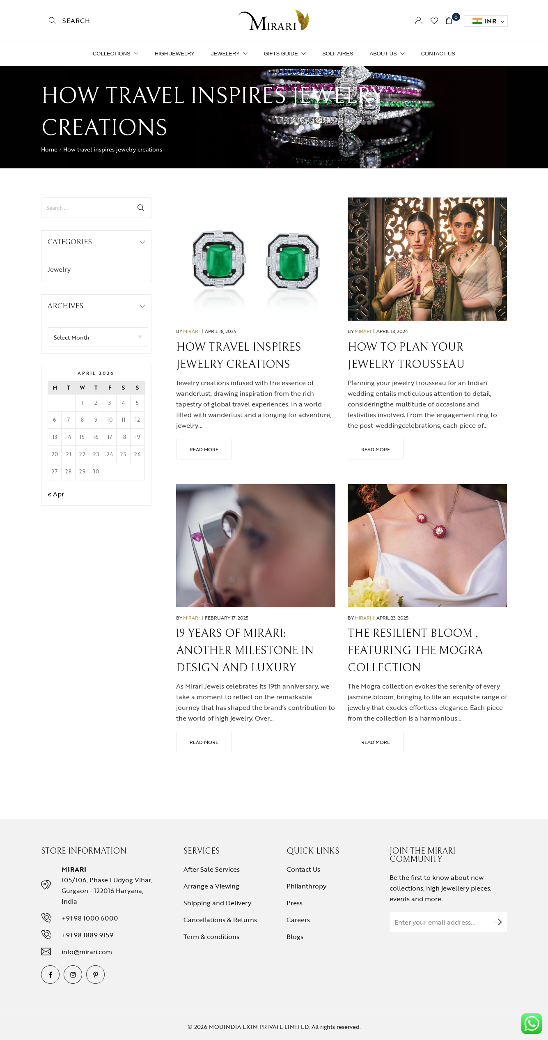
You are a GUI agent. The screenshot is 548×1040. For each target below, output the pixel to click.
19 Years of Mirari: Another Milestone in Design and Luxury (245, 651)
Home (49, 149)
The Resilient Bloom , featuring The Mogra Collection (415, 651)
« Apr (56, 494)
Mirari (191, 331)
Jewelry (59, 269)
